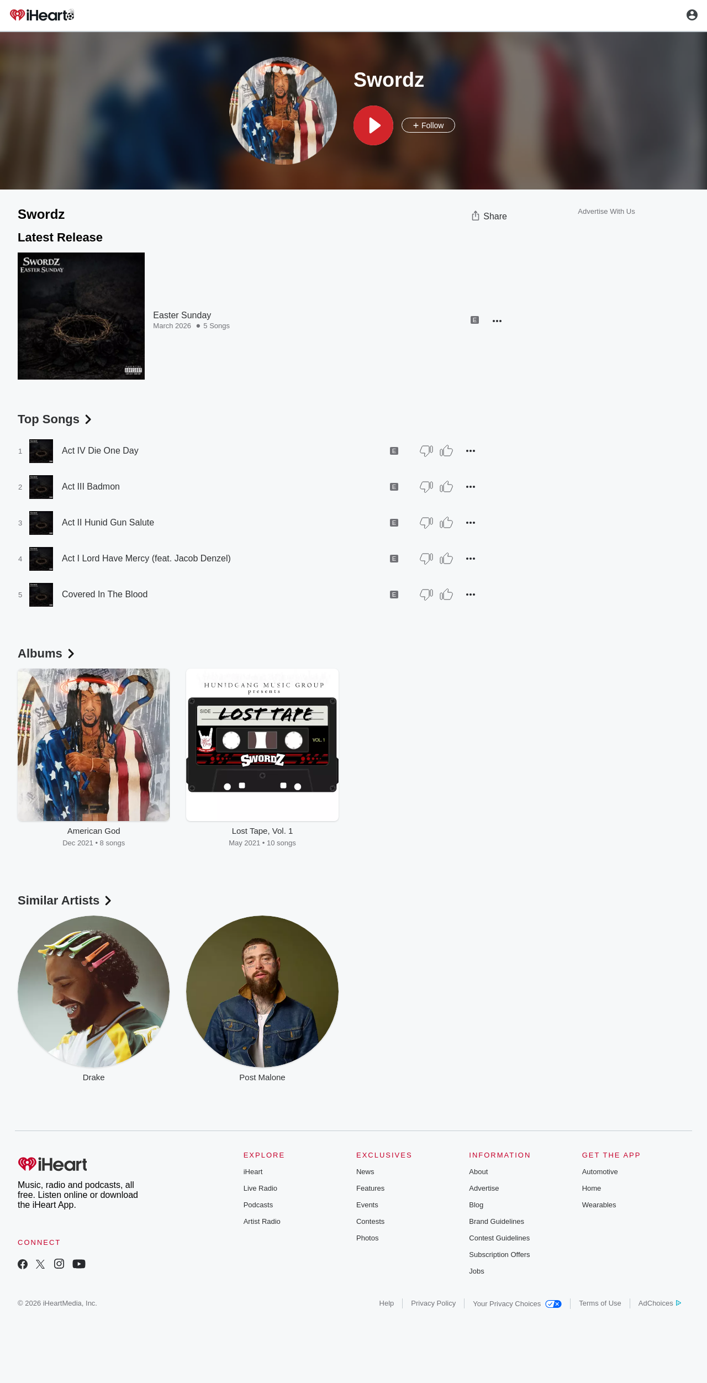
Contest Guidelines (499, 1238)
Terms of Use (600, 1303)
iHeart (253, 1172)
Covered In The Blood (104, 594)
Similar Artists (66, 900)
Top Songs (56, 419)
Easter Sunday (182, 315)
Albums (47, 653)
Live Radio (260, 1188)
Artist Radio (262, 1221)
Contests (370, 1221)
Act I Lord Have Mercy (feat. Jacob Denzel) (146, 558)
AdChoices (660, 1303)
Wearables (599, 1205)
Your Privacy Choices (517, 1304)
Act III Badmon (91, 486)
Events (367, 1205)
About (478, 1172)
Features (370, 1188)
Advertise (484, 1188)
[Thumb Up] (446, 451)
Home (592, 1188)
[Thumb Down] (426, 451)
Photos (367, 1238)
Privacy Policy (433, 1303)
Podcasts (258, 1205)
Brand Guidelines (496, 1221)
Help (386, 1303)
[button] (373, 125)
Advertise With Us (606, 211)
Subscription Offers (499, 1254)
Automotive (600, 1172)
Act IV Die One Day (100, 450)
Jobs (476, 1271)
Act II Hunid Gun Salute (108, 522)
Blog (476, 1205)
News (365, 1172)
